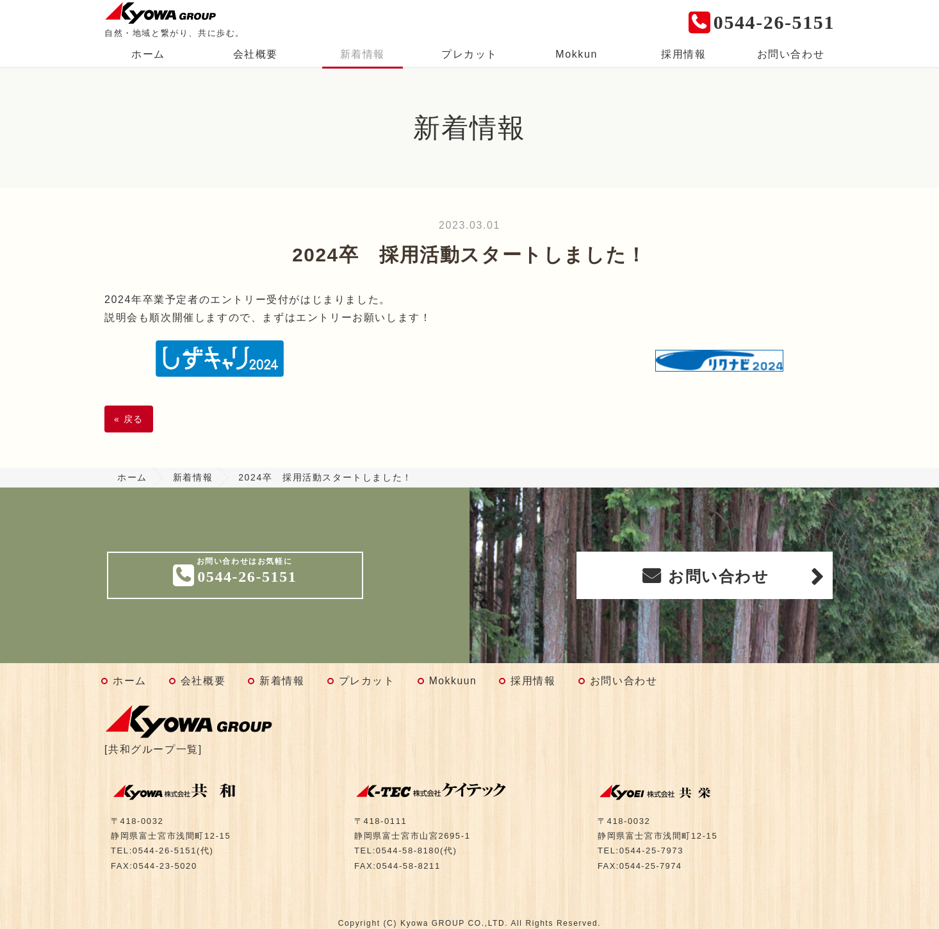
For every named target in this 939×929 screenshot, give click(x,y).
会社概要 (255, 54)
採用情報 (683, 54)
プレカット (469, 54)
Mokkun (576, 54)
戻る (128, 419)
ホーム (148, 54)
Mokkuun (453, 680)
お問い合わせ (791, 54)
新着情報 (362, 54)
